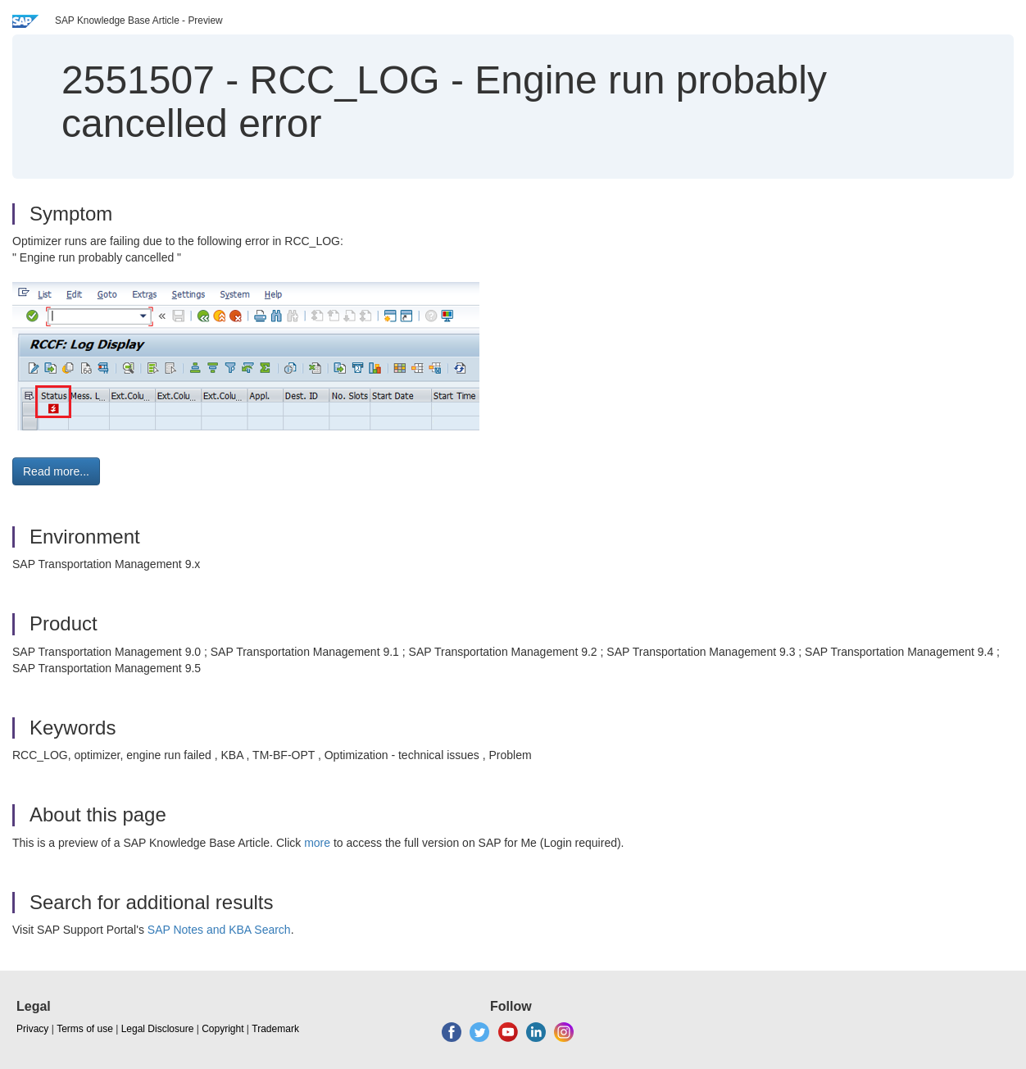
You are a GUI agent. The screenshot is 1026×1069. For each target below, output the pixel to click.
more (317, 842)
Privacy (32, 1029)
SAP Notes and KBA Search (219, 929)
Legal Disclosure (157, 1029)
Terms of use (85, 1029)
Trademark (275, 1029)
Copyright (222, 1029)
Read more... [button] (56, 471)
